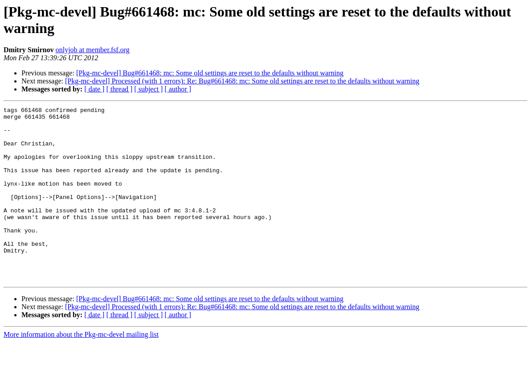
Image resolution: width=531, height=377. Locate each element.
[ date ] (94, 89)
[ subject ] (148, 89)
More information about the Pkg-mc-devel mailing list (81, 369)
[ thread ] (119, 89)
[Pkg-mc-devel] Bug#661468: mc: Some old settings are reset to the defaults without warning (210, 73)
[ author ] (178, 89)
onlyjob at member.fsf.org (92, 50)
